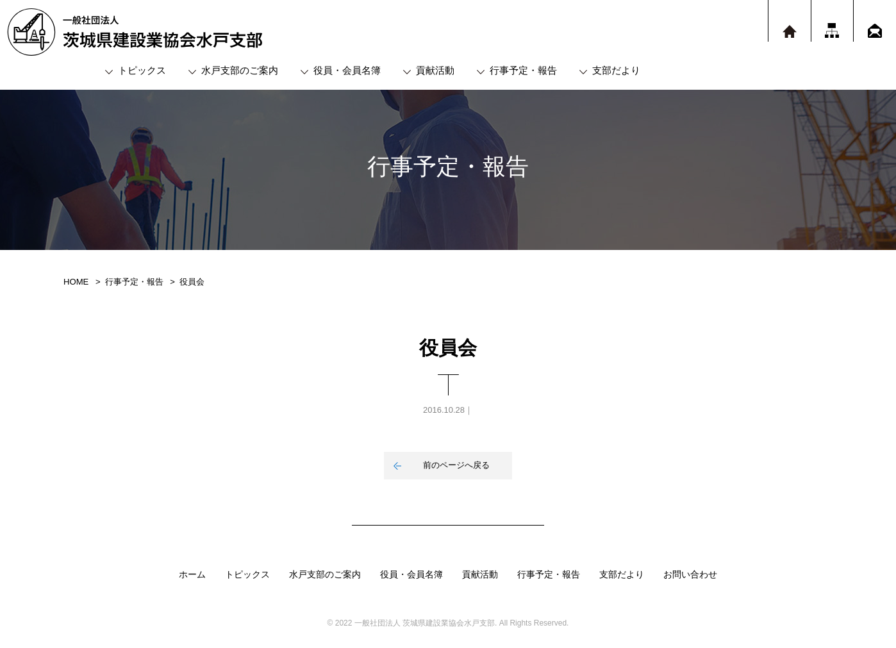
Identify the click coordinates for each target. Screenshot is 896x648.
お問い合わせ (690, 574)
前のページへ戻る (456, 465)
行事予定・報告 (523, 70)
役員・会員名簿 (347, 70)
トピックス (142, 70)
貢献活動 (435, 70)
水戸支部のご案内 (239, 70)
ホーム (192, 574)
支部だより (616, 70)
